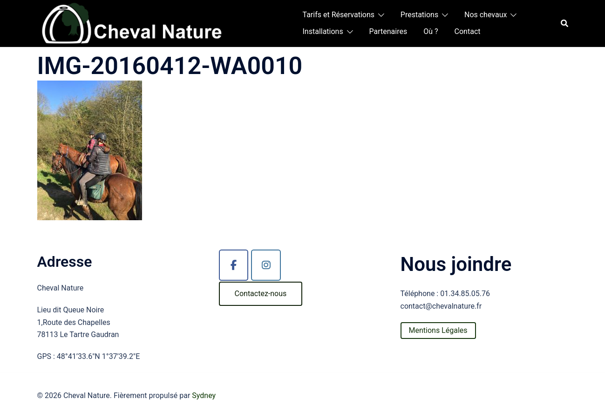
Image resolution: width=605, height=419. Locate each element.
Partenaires (388, 31)
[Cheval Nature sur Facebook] (234, 265)
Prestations (419, 14)
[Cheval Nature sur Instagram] (266, 265)
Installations (323, 31)
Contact (468, 31)
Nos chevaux (485, 14)
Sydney (204, 395)
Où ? (430, 31)
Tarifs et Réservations (338, 14)
